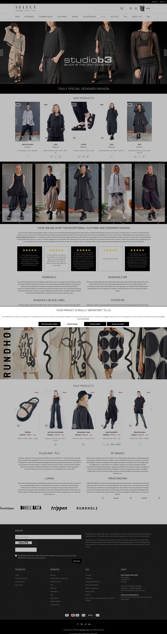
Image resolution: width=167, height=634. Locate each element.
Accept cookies (95, 324)
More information (83, 319)
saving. (162, 317)
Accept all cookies (118, 324)
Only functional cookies (50, 324)
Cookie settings (72, 324)
